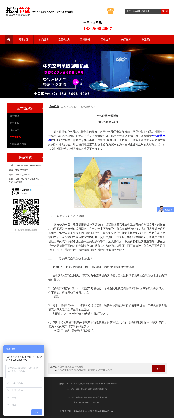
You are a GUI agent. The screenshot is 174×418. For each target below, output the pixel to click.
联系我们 (146, 39)
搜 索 (165, 11)
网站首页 (23, 39)
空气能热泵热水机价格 (71, 366)
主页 (63, 106)
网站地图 (105, 411)
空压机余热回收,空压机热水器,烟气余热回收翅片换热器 (80, 411)
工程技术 (105, 39)
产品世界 (44, 39)
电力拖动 (14, 116)
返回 (158, 368)
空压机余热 (64, 39)
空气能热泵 (87, 106)
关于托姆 (126, 39)
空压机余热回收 (18, 144)
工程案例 (85, 39)
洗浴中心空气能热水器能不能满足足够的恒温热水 (86, 370)
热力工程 (14, 123)
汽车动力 (14, 130)
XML (112, 411)
